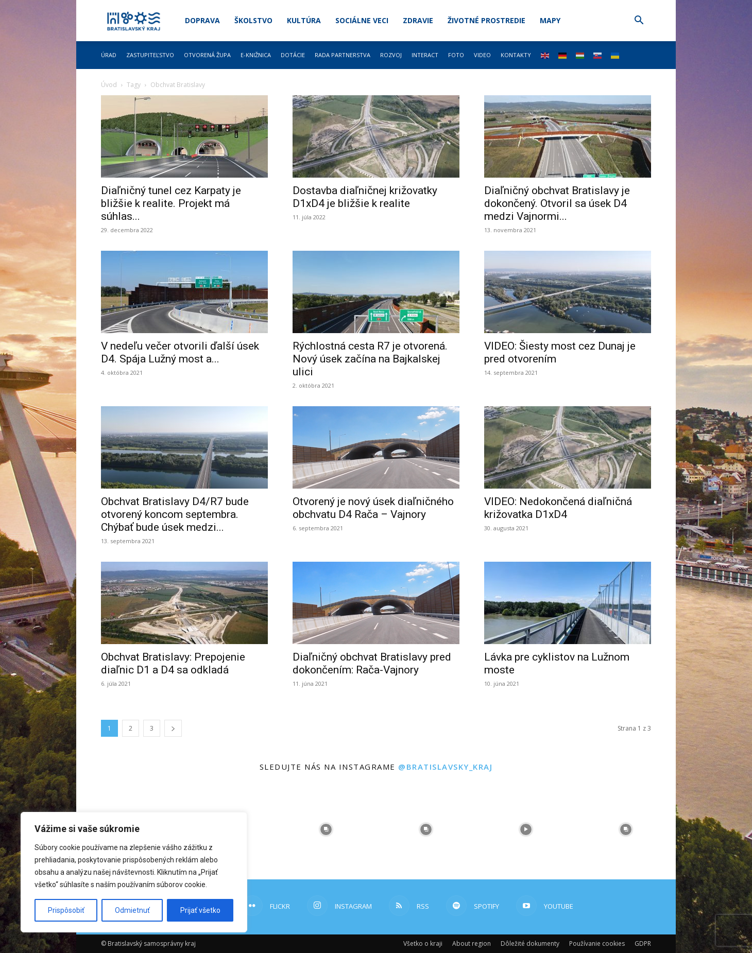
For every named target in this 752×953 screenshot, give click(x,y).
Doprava (202, 20)
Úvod (109, 84)
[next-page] (173, 728)
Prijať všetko (200, 910)
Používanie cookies (597, 943)
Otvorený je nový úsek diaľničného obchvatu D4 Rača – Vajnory (373, 508)
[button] (638, 21)
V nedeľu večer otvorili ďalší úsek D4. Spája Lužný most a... (180, 352)
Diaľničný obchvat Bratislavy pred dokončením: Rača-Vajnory (372, 663)
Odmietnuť (132, 910)
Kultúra (304, 20)
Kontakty (516, 55)
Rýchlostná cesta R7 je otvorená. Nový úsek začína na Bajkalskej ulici (370, 359)
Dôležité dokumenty (530, 943)
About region (471, 943)
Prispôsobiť (66, 910)
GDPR (643, 943)
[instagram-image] (326, 829)
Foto (456, 55)
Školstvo (253, 20)
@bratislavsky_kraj (445, 766)
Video (482, 55)
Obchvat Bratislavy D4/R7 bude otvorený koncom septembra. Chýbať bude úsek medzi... (175, 514)
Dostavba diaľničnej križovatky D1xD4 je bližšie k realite (365, 197)
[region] (134, 872)
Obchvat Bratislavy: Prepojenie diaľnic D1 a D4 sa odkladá (173, 663)
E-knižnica (256, 55)
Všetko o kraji (422, 943)
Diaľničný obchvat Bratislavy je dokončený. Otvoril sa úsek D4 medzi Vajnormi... (557, 203)
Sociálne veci (361, 20)
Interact (425, 55)
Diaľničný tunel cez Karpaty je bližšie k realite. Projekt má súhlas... (171, 203)
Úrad (108, 55)
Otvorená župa (207, 55)
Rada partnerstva (342, 55)
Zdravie (418, 20)
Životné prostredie (486, 20)
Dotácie (293, 55)
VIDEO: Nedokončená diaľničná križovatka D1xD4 (558, 508)
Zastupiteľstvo (150, 55)
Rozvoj (391, 55)
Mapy (550, 20)
